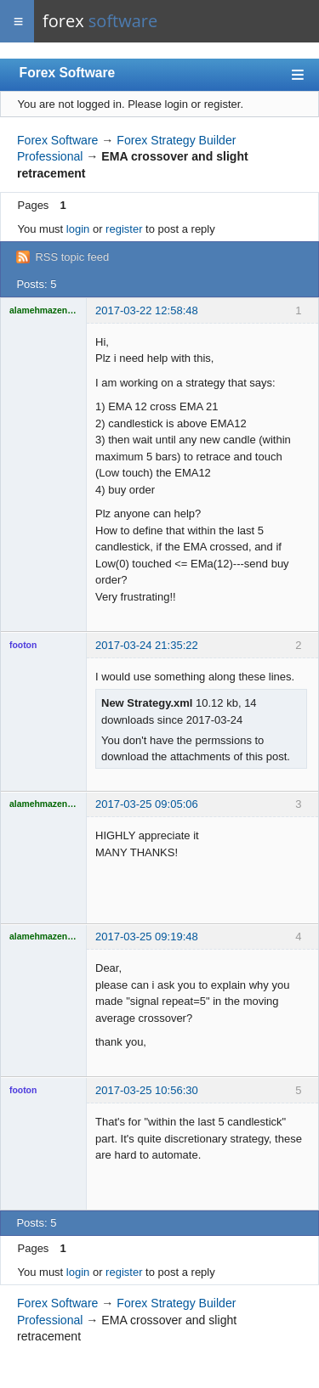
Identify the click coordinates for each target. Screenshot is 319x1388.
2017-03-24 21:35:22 (146, 645)
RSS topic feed (72, 257)
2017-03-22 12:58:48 (146, 310)
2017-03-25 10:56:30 (146, 1090)
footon (23, 645)
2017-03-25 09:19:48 (146, 936)
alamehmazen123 (43, 310)
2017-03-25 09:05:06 (146, 804)
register (123, 229)
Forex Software (68, 72)
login (77, 229)
